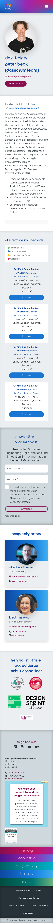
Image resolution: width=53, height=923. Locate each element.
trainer (31, 104)
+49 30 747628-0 (19, 581)
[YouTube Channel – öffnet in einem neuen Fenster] (29, 747)
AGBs (38, 891)
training (20, 104)
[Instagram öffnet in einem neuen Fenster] (23, 747)
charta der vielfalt (39, 906)
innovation (26, 858)
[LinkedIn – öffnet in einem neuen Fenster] (16, 747)
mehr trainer (16, 83)
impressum (28, 913)
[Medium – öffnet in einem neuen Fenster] (37, 747)
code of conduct (17, 906)
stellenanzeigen (23, 891)
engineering (26, 866)
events (26, 882)
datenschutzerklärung (28, 898)
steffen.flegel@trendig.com (23, 576)
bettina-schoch (18, 636)
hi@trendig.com (15, 779)
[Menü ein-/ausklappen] (47, 7)
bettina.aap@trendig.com (22, 627)
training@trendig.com (18, 77)
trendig (9, 104)
